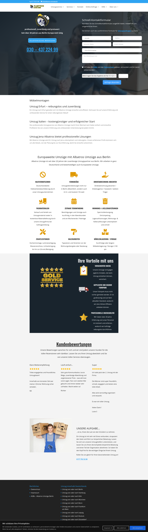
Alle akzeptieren (138, 528)
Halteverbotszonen (37, 182)
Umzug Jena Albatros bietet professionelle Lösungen (60, 136)
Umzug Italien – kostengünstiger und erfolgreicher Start (62, 121)
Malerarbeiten (69, 239)
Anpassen (107, 528)
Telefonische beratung (42, 40)
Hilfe (103, 7)
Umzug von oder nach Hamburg (73, 493)
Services (70, 7)
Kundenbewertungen (74, 344)
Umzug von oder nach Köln (72, 496)
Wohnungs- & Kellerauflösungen (100, 208)
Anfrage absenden (111, 82)
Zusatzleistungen (38, 239)
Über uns (113, 7)
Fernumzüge (69, 182)
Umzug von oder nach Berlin (72, 489)
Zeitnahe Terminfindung (69, 208)
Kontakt (80, 7)
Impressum (35, 493)
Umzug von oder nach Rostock (73, 516)
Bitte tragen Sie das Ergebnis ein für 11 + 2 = (98, 76)
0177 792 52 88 (81, 459)
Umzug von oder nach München (73, 500)
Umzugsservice (56, 7)
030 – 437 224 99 (42, 49)
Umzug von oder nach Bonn (72, 503)
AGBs (95, 67)
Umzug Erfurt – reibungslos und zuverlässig (55, 106)
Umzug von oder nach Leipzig (72, 513)
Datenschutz (109, 67)
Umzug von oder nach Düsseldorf (74, 519)
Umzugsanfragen (124, 31)
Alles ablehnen (121, 528)
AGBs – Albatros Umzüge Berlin (42, 496)
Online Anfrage (91, 7)
